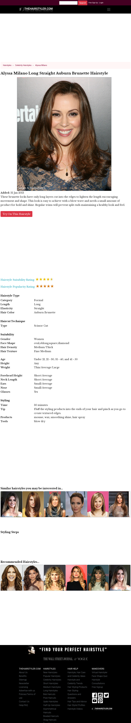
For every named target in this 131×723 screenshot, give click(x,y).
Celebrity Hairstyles (52, 679)
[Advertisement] (65, 39)
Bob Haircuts (49, 694)
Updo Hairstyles (50, 701)
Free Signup (97, 687)
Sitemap (23, 679)
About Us (23, 672)
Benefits (23, 676)
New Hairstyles (50, 672)
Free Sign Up (93, 3)
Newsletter (24, 683)
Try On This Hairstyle (16, 214)
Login (101, 3)
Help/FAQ (23, 705)
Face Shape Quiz (99, 676)
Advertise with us (27, 690)
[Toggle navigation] (108, 9)
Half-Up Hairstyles (51, 705)
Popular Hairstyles (51, 676)
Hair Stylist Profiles (76, 705)
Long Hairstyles (50, 690)
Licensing (23, 687)
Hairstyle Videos (75, 709)
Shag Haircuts (50, 720)
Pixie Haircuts (49, 698)
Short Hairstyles (50, 683)
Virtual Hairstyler (99, 672)
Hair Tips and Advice (77, 701)
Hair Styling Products (77, 687)
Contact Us (24, 701)
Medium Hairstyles (52, 687)
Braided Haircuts (51, 716)
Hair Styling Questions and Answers (74, 694)
